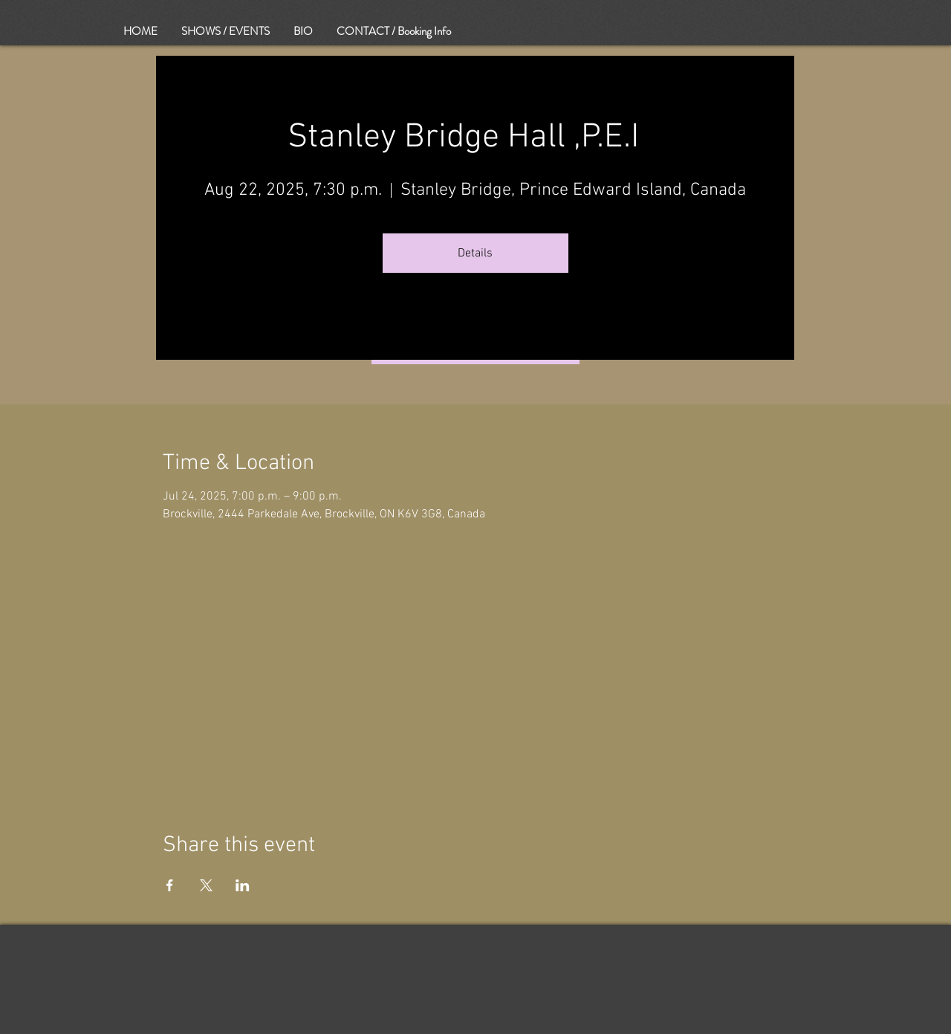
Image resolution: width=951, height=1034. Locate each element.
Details (475, 253)
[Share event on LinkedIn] (243, 885)
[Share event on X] (206, 885)
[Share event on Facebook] (170, 885)
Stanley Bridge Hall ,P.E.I (475, 137)
